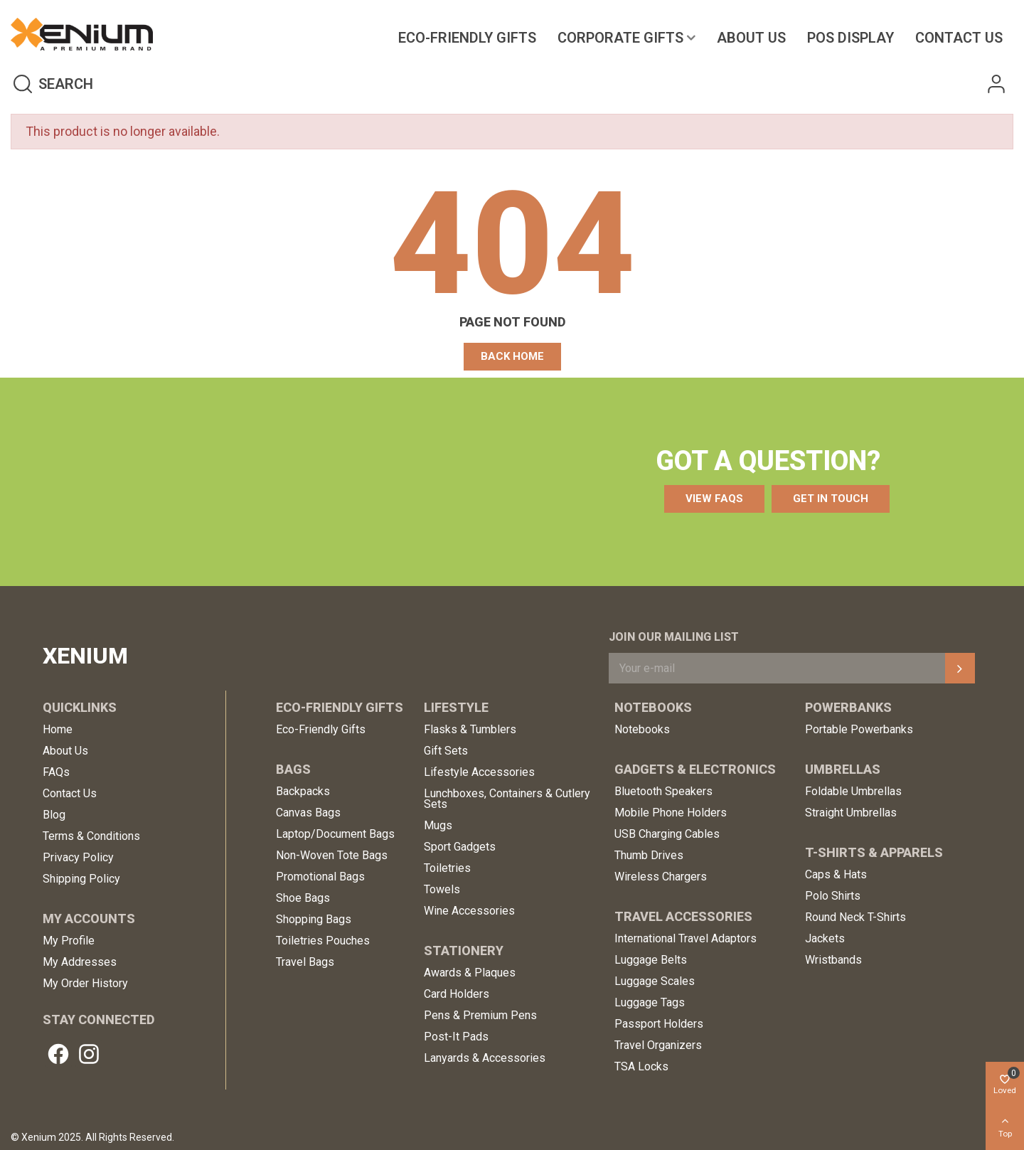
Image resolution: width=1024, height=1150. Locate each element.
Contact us (959, 37)
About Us (751, 37)
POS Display (850, 37)
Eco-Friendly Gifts (467, 37)
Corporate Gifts (620, 37)
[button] (512, 357)
